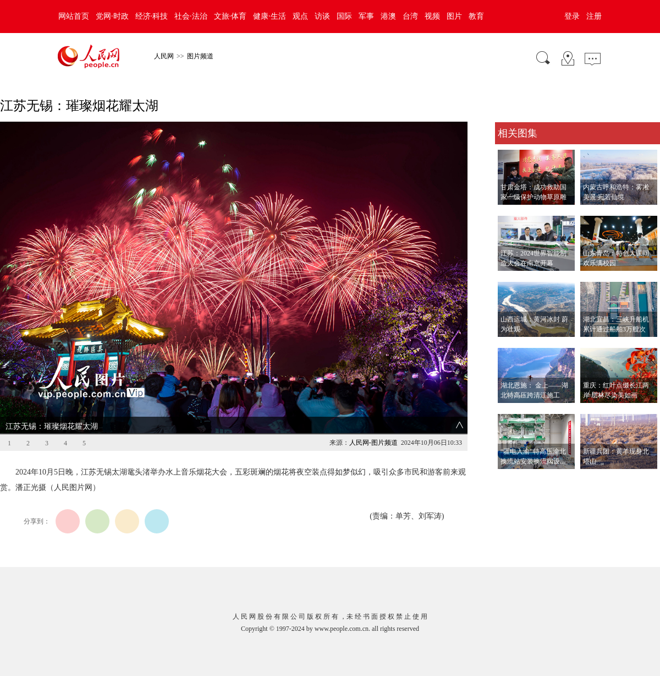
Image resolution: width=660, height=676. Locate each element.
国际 (344, 16)
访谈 (322, 16)
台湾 (410, 16)
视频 (432, 16)
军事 (366, 16)
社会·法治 (190, 16)
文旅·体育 (230, 16)
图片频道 (200, 56)
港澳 (388, 16)
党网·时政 (112, 16)
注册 (594, 16)
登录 (572, 16)
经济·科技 (151, 16)
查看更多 (510, 480)
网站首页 (73, 16)
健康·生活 (269, 16)
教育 (476, 16)
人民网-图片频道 (373, 442)
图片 (454, 16)
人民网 (164, 56)
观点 (300, 16)
